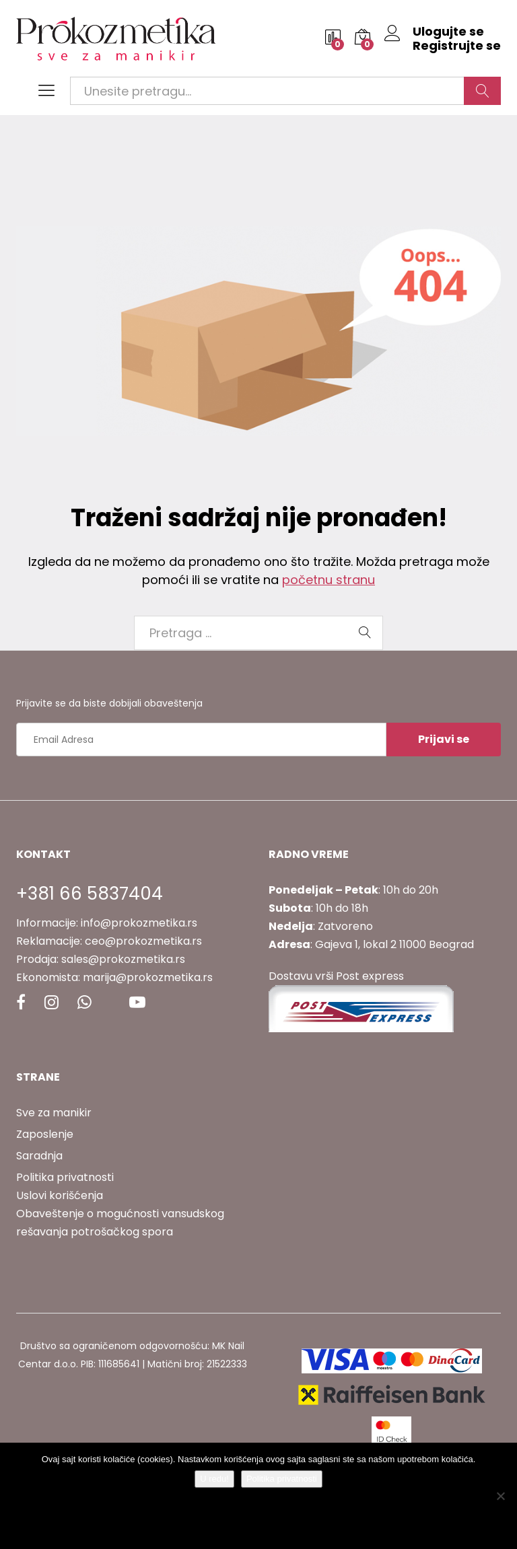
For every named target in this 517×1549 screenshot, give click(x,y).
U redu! (214, 1479)
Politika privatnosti (65, 1177)
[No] (500, 1496)
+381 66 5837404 (89, 893)
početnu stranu (328, 579)
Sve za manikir (54, 1112)
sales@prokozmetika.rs (123, 959)
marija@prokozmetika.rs (148, 977)
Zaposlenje (44, 1134)
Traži (482, 91)
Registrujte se (457, 45)
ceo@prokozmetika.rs (143, 941)
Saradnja (39, 1155)
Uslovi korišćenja (59, 1195)
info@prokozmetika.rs (139, 923)
